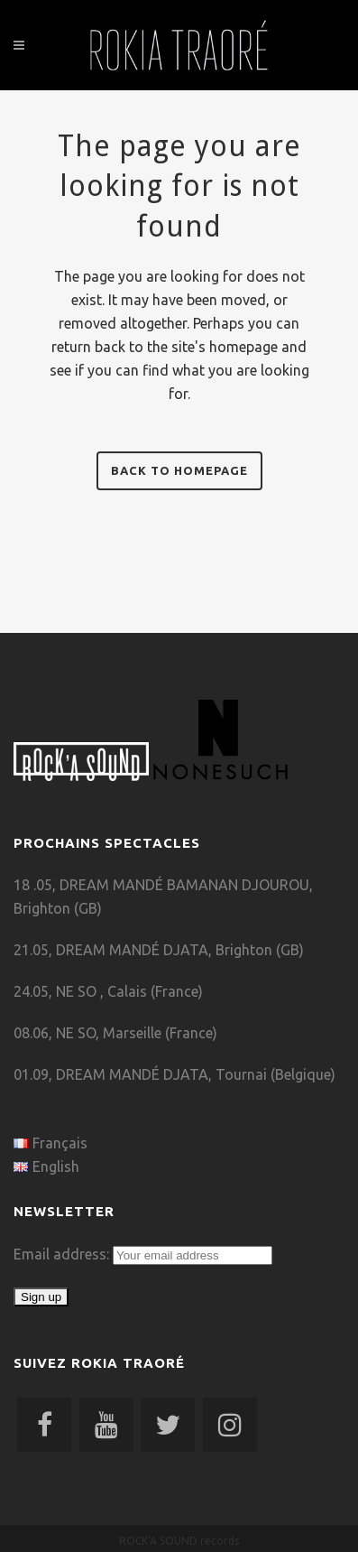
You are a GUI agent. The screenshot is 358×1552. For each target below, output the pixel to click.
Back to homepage (179, 470)
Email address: (63, 1254)
